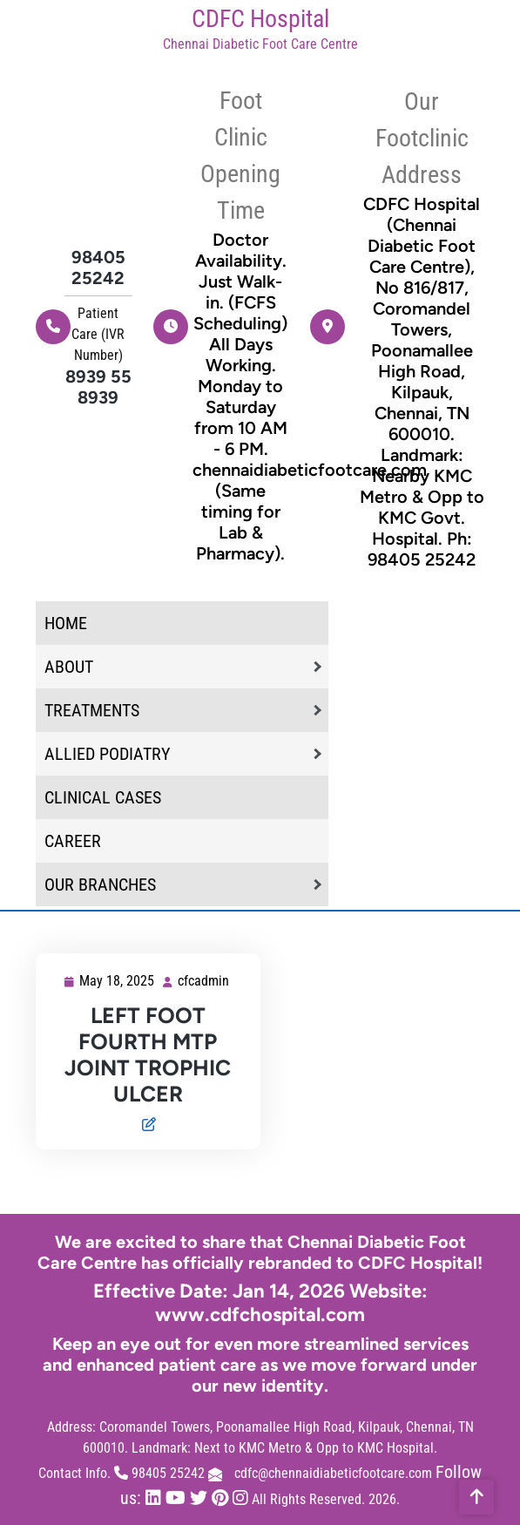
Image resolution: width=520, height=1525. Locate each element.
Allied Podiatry (107, 753)
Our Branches (100, 884)
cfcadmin (204, 980)
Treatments (91, 710)
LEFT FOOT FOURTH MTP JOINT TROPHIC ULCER (147, 1054)
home (65, 623)
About (68, 666)
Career (72, 840)
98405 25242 (98, 267)
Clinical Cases (102, 797)
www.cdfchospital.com (260, 1314)
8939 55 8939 (98, 387)
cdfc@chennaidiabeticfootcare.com (333, 1473)
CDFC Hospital (260, 18)
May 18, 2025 (117, 981)
